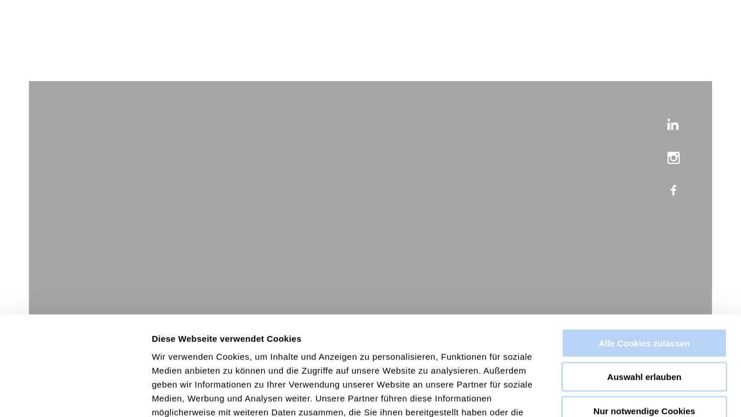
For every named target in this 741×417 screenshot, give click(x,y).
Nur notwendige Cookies (644, 332)
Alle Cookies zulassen (644, 264)
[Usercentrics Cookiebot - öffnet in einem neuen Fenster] (75, 394)
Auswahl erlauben (644, 298)
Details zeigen (615, 394)
